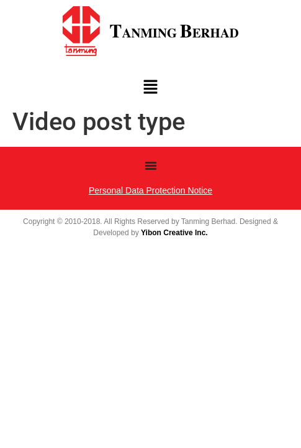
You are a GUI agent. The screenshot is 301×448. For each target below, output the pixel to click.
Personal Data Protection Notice (150, 190)
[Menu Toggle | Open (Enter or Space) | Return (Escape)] (151, 165)
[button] (150, 88)
